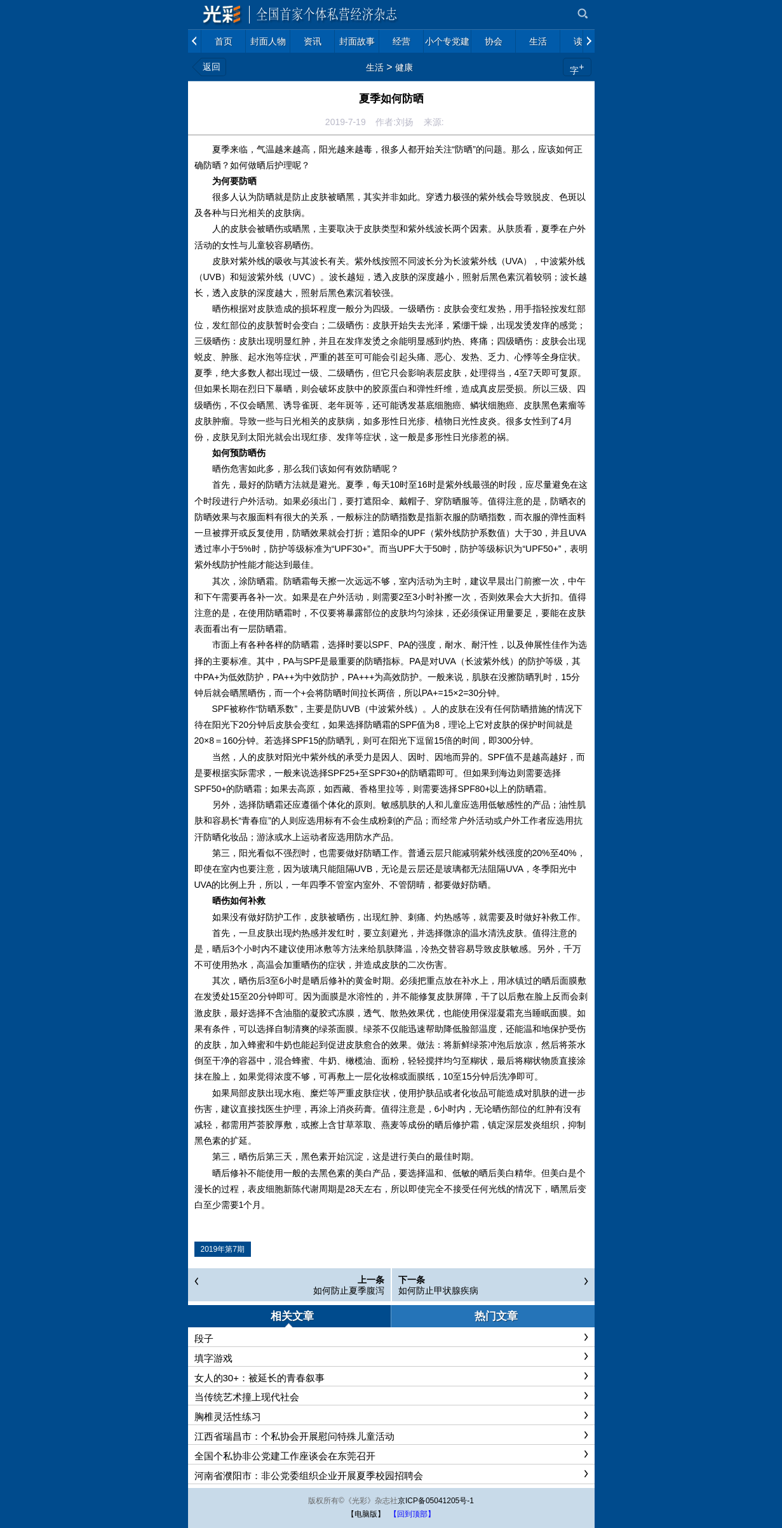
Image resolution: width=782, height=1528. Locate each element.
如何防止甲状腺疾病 (438, 1290)
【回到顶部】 (412, 1514)
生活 (375, 67)
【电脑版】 (366, 1514)
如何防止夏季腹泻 (348, 1290)
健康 (404, 67)
